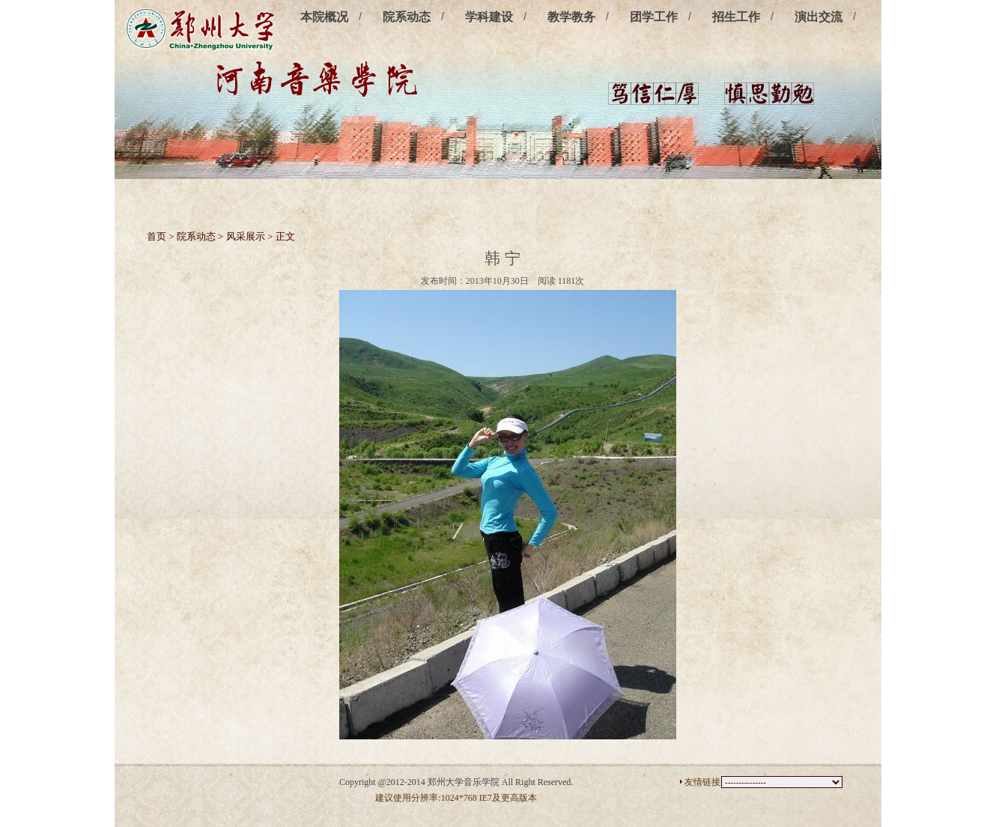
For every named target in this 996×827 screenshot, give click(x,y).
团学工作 (654, 16)
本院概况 (324, 16)
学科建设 (489, 16)
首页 (156, 236)
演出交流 (818, 16)
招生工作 (736, 16)
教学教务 (571, 16)
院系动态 (407, 16)
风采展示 (245, 236)
